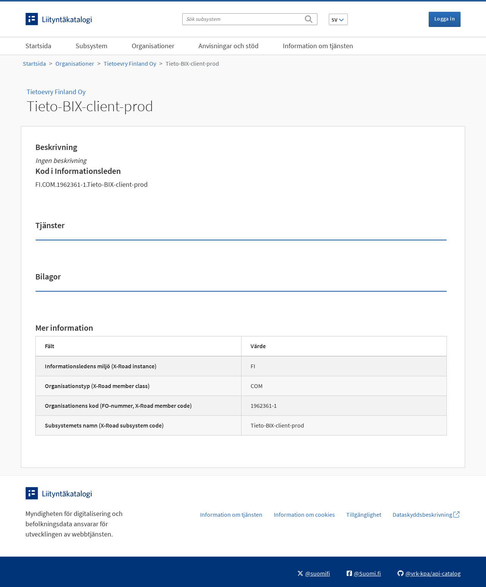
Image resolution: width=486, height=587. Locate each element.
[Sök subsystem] (249, 19)
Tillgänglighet (363, 514)
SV (337, 19)
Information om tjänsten (318, 45)
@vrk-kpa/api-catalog (429, 573)
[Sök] (309, 18)
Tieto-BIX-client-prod (192, 63)
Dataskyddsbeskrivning (426, 514)
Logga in (444, 18)
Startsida (38, 45)
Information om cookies (304, 514)
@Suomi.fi (364, 573)
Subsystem (91, 45)
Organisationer (153, 45)
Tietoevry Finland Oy (130, 63)
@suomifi (313, 573)
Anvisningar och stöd (229, 45)
